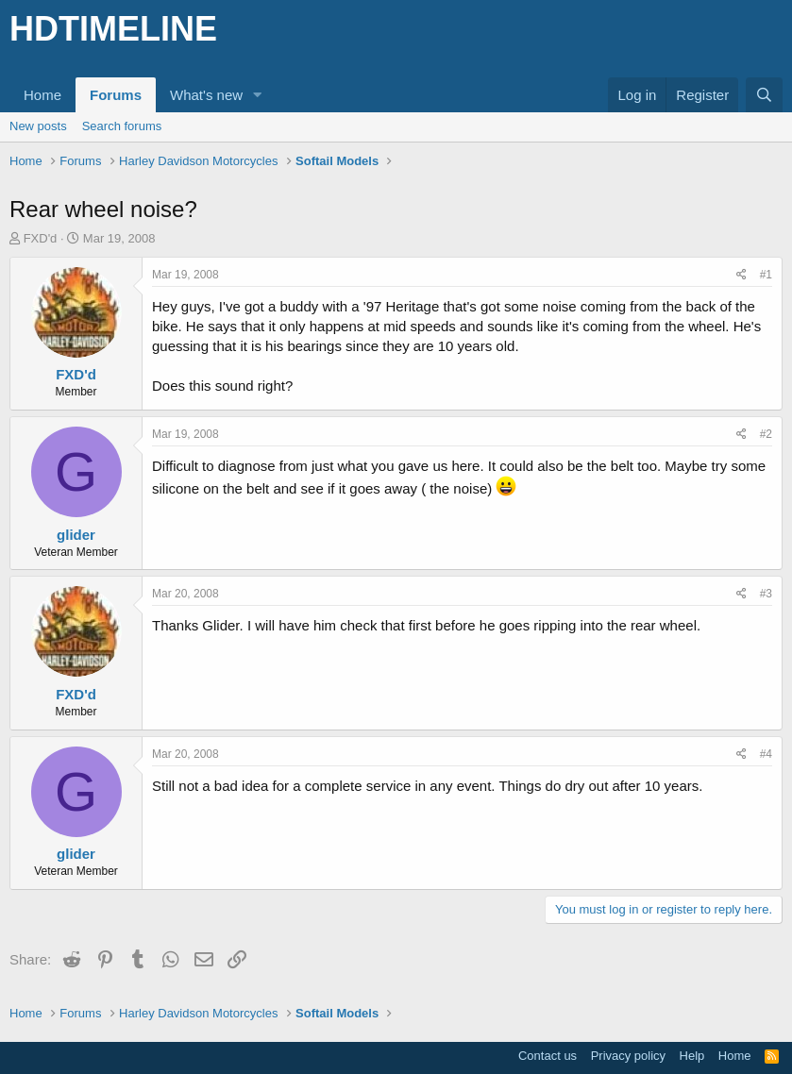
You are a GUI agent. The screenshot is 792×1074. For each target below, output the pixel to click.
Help (692, 1056)
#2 (766, 434)
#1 (766, 274)
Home (42, 95)
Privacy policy (628, 1056)
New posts (38, 126)
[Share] (741, 275)
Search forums (122, 126)
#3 (766, 593)
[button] (257, 94)
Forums (116, 95)
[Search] (764, 94)
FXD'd (41, 238)
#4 (766, 754)
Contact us (547, 1056)
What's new (206, 95)
